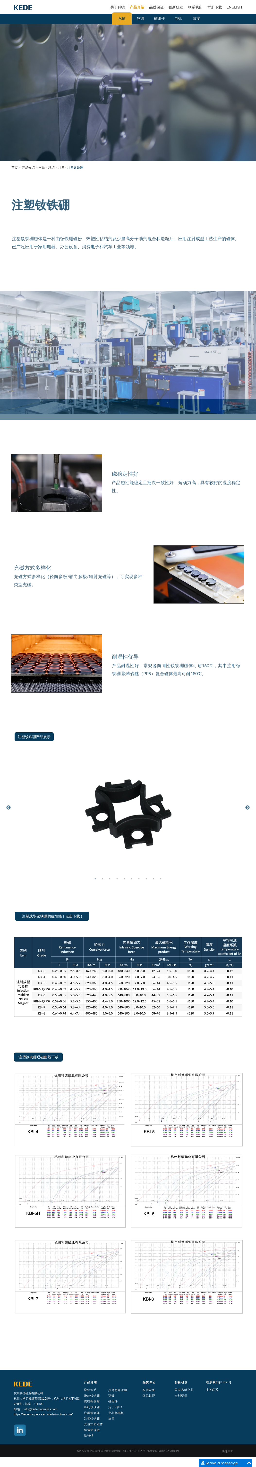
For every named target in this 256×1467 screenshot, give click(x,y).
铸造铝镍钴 (92, 1430)
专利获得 (181, 1395)
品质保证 (156, 7)
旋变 (196, 18)
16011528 (137, 1451)
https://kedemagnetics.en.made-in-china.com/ (43, 1414)
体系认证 (149, 1395)
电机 (178, 18)
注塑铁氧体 (92, 1413)
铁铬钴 (89, 1435)
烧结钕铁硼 (92, 1395)
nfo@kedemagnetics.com (40, 1409)
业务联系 (212, 1390)
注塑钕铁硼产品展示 (34, 737)
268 (16, 1404)
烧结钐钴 (90, 1390)
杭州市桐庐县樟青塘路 (28, 1398)
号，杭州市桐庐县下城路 (64, 1398)
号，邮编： (26, 1404)
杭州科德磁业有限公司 (28, 1393)
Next (247, 807)
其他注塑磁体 (93, 1424)
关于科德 (117, 7)
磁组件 (159, 18)
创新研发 (176, 7)
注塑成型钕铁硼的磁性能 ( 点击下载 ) (52, 916)
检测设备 (149, 1390)
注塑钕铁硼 (92, 1418)
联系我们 (195, 7)
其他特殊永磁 (117, 1390)
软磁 (140, 18)
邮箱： (19, 1409)
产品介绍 (137, 7)
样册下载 (214, 7)
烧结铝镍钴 (92, 1401)
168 (45, 1398)
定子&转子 (115, 1407)
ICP (127, 1451)
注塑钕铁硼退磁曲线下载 (38, 1057)
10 (160, 878)
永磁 (122, 18)
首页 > (15, 167)
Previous (8, 807)
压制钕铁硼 (92, 1407)
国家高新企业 (184, 1390)
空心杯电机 (116, 1413)
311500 (38, 1404)
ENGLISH (234, 7)
